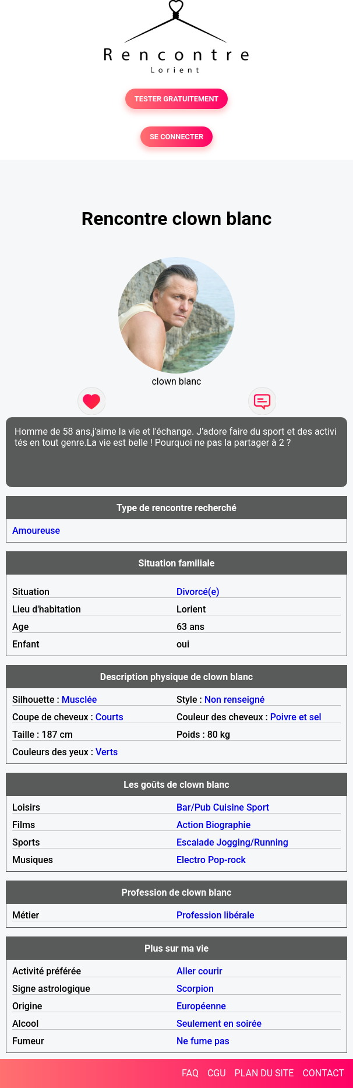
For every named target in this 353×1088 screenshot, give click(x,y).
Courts (109, 717)
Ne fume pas (203, 1041)
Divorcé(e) (198, 591)
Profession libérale (215, 915)
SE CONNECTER (176, 136)
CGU (216, 1073)
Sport (257, 807)
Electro (191, 859)
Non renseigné (234, 699)
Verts (107, 752)
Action (189, 824)
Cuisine (228, 807)
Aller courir (199, 971)
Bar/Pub (193, 807)
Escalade (195, 842)
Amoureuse (36, 530)
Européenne (201, 1006)
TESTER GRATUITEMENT (177, 98)
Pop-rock (227, 859)
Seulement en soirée (219, 1023)
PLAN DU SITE (264, 1073)
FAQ (190, 1073)
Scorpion (195, 988)
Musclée (79, 699)
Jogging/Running (252, 842)
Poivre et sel (296, 717)
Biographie (228, 824)
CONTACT (323, 1073)
